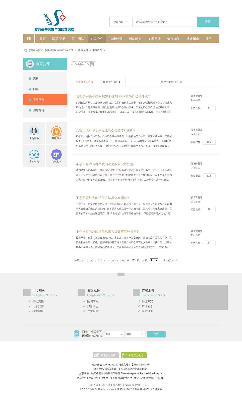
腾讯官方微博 (136, 355)
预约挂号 (141, 384)
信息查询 (147, 311)
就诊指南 (192, 39)
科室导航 (38, 311)
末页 (145, 260)
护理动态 (147, 306)
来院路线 (129, 384)
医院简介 (92, 301)
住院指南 (92, 311)
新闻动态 (135, 39)
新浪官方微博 (108, 355)
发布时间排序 (83, 81)
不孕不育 (97, 50)
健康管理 (116, 39)
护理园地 (154, 39)
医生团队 (77, 39)
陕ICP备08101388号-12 (129, 389)
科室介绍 (97, 39)
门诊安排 (38, 306)
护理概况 (147, 301)
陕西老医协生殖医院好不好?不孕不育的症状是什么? (113, 96)
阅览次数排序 (110, 81)
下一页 (135, 260)
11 (128, 260)
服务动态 (92, 306)
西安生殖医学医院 (152, 389)
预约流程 (38, 301)
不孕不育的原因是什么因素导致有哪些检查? (107, 231)
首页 (43, 39)
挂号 (208, 39)
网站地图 (117, 384)
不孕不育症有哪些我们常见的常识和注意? (105, 164)
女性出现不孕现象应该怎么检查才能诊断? (105, 130)
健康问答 (173, 39)
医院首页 (93, 384)
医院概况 (58, 39)
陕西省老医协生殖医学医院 (59, 50)
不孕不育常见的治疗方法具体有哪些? (102, 198)
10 (122, 260)
